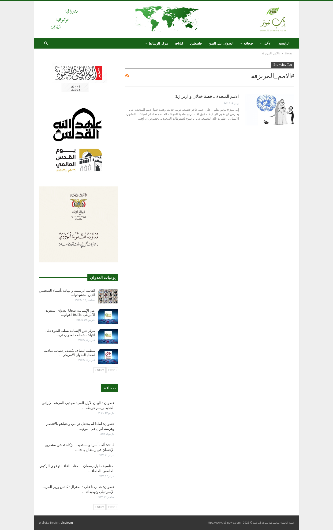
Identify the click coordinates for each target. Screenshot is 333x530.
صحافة (248, 43)
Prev (112, 370)
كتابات (179, 43)
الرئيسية (283, 43)
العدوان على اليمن (221, 43)
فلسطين (196, 43)
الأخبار (267, 43)
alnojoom (67, 522)
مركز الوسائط (158, 43)
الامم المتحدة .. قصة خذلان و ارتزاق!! (207, 96)
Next (99, 370)
